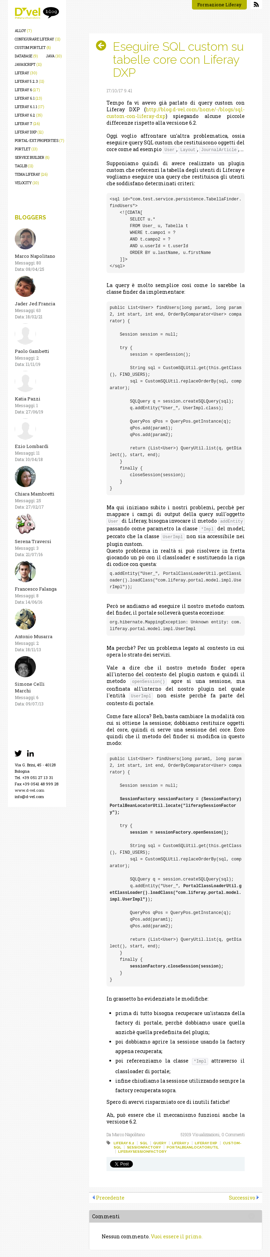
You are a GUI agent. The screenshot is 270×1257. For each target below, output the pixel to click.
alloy (23, 31)
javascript (28, 64)
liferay (26, 73)
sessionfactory (144, 1147)
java (54, 56)
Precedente (110, 1197)
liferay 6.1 (28, 98)
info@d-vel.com (29, 796)
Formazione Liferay (219, 4)
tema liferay (31, 174)
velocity (27, 183)
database (26, 56)
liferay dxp (29, 132)
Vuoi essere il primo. (176, 1236)
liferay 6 (27, 90)
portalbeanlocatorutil (193, 1147)
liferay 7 (27, 124)
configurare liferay (37, 39)
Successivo (242, 1197)
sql (144, 1143)
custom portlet (33, 47)
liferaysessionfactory (142, 1151)
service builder (32, 157)
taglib (24, 166)
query (159, 1143)
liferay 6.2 (29, 115)
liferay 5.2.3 (29, 81)
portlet (26, 149)
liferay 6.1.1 (29, 107)
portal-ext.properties (39, 140)
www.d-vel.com (29, 790)
